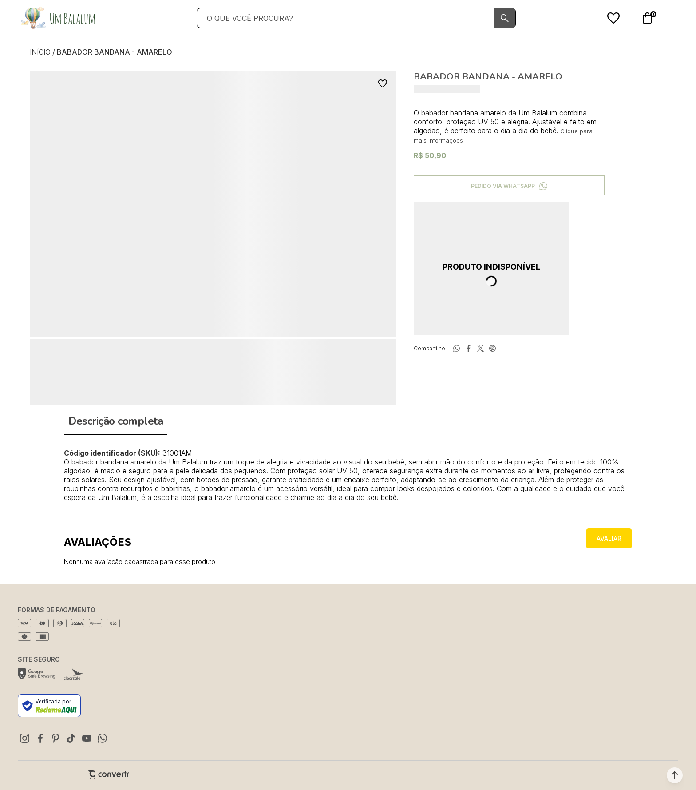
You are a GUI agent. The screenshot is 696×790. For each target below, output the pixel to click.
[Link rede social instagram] (24, 738)
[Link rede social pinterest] (55, 738)
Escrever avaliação (609, 538)
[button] (675, 775)
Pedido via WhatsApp (503, 186)
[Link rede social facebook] (40, 738)
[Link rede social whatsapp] (102, 738)
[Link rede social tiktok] (71, 738)
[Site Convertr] (108, 774)
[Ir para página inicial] (40, 52)
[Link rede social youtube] (86, 738)
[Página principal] (58, 18)
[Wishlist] (613, 18)
